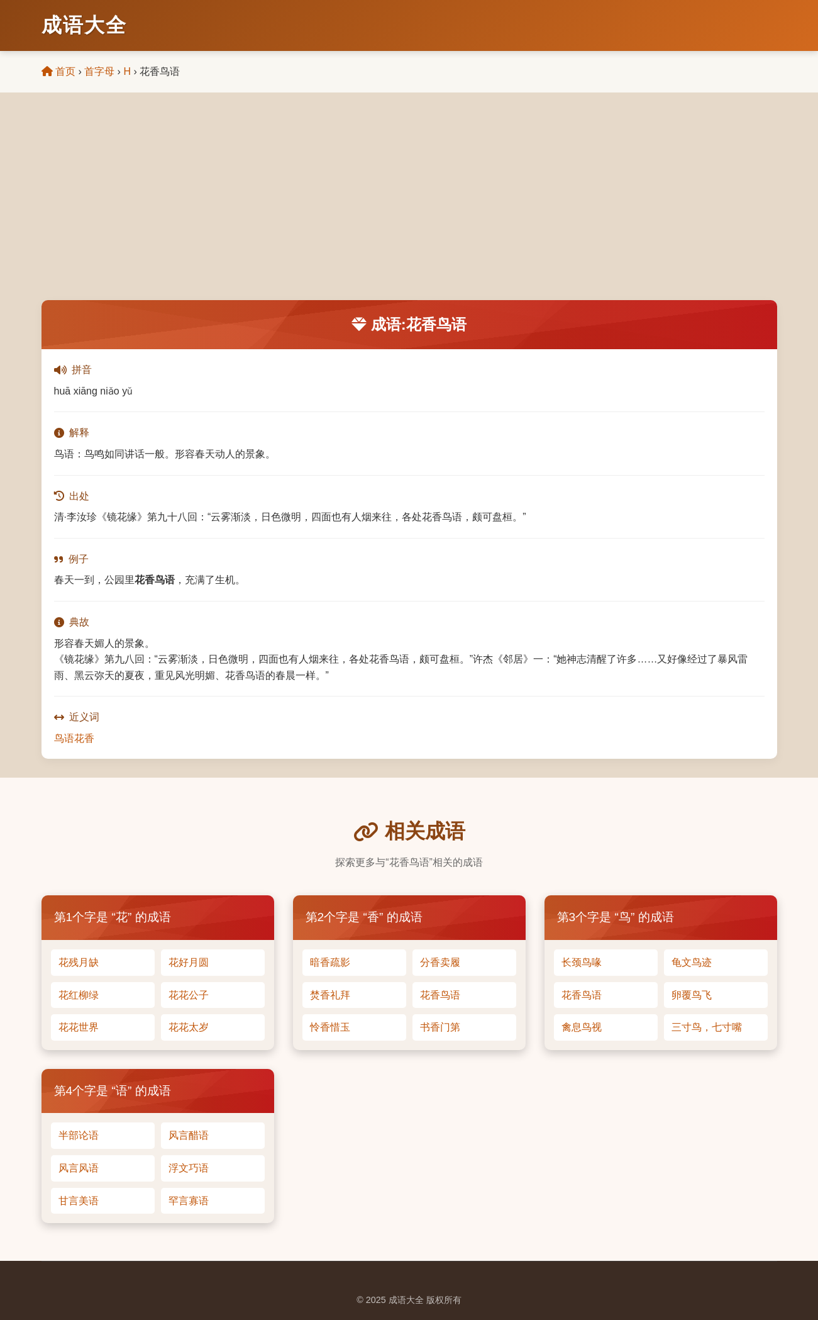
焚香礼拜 (330, 995)
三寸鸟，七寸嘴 (707, 1027)
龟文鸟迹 (692, 962)
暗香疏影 (330, 962)
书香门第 (440, 1027)
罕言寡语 (189, 1200)
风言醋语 (189, 1135)
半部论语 (78, 1135)
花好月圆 (189, 962)
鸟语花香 (74, 738)
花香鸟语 (440, 995)
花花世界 (78, 1027)
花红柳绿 (78, 995)
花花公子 (189, 995)
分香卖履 (440, 962)
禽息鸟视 (581, 1027)
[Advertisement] (409, 206)
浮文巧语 (189, 1168)
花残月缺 (78, 962)
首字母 (99, 71)
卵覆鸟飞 (692, 995)
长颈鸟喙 (581, 962)
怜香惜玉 (330, 1027)
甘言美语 (78, 1200)
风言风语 (78, 1168)
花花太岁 (189, 1027)
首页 (58, 71)
